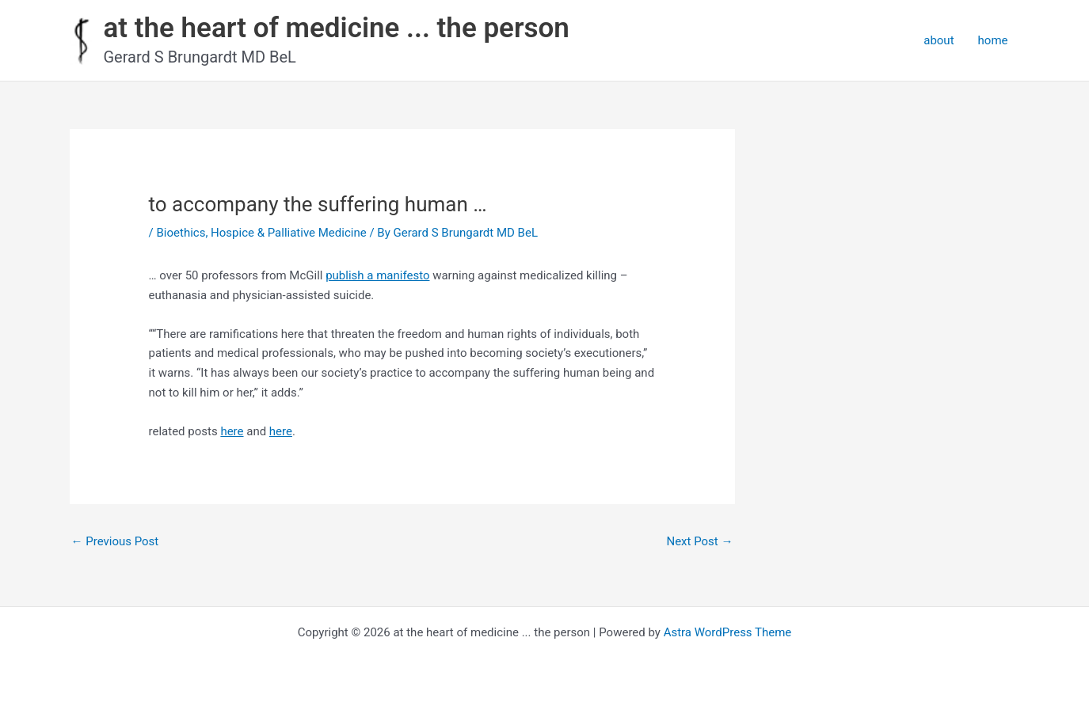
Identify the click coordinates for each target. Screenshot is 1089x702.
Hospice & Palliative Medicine (289, 233)
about (938, 40)
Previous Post (115, 541)
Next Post (699, 541)
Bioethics (180, 233)
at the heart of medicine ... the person (336, 28)
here (231, 431)
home (993, 40)
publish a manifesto (377, 275)
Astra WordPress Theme (728, 632)
